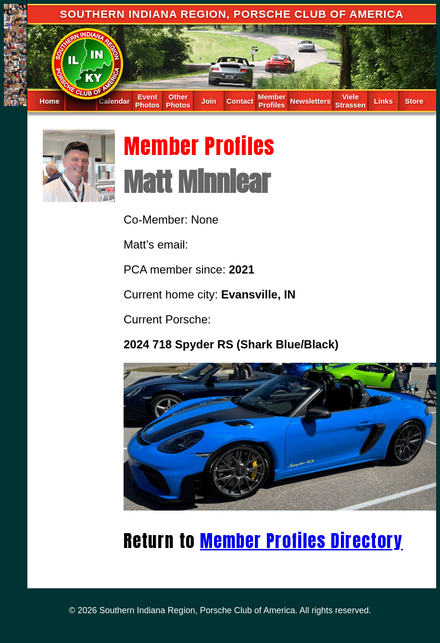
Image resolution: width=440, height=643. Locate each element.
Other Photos (178, 101)
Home (49, 101)
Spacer (80, 100)
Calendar (114, 101)
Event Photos (147, 101)
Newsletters (310, 101)
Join (208, 101)
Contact (239, 101)
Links (383, 101)
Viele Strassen (350, 101)
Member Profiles (272, 101)
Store (414, 101)
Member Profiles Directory (301, 541)
